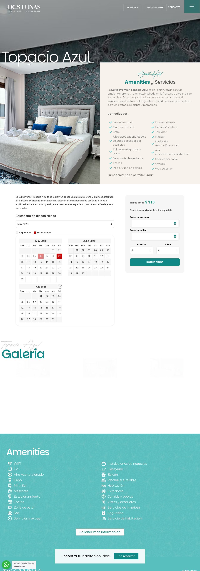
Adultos (141, 244)
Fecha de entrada (139, 217)
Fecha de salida (138, 230)
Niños (168, 244)
